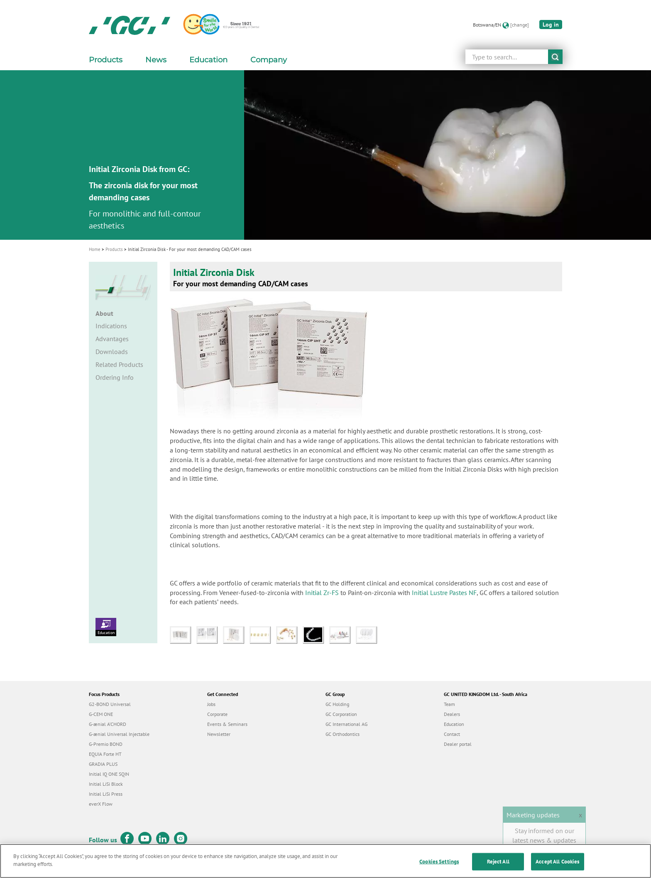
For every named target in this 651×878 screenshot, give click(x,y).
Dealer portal (458, 744)
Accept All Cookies (557, 861)
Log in (551, 24)
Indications (111, 326)
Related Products (119, 364)
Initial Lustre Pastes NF (444, 592)
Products (114, 249)
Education (105, 626)
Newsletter (218, 734)
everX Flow (101, 804)
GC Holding (337, 704)
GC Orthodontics (343, 734)
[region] (325, 861)
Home (94, 249)
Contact (452, 734)
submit (555, 56)
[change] (519, 25)
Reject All (498, 861)
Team (449, 704)
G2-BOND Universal (110, 704)
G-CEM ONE (101, 714)
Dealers (452, 714)
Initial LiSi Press (105, 794)
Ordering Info (114, 377)
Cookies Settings (439, 861)
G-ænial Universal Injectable (119, 734)
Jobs (211, 704)
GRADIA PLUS (103, 764)
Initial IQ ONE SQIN (109, 774)
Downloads (111, 351)
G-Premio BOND (105, 744)
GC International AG (346, 724)
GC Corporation (341, 714)
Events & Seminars (227, 724)
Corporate (217, 714)
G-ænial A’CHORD (107, 724)
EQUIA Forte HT (105, 754)
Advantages (112, 338)
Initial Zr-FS (322, 592)
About (104, 313)
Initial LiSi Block (106, 784)
